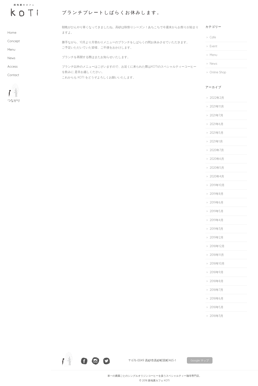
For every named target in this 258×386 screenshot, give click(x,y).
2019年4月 (216, 220)
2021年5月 (216, 133)
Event (213, 46)
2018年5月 (216, 307)
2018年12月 (217, 246)
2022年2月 (217, 98)
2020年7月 (217, 150)
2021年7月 (216, 115)
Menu (213, 55)
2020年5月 (217, 168)
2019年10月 (217, 185)
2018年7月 (216, 290)
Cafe (213, 37)
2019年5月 (216, 211)
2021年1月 (216, 141)
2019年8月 (216, 194)
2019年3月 (216, 229)
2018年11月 (217, 255)
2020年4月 (217, 176)
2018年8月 (216, 281)
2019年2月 (216, 237)
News (213, 63)
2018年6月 (216, 298)
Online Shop (218, 72)
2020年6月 (217, 159)
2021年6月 (216, 124)
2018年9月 (216, 272)
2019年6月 (216, 202)
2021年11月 (217, 106)
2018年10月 (217, 263)
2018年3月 (216, 316)
